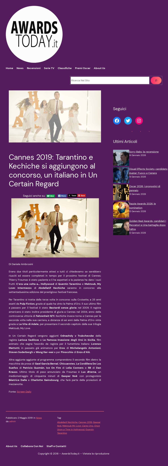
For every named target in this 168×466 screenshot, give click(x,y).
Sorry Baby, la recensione (144, 151)
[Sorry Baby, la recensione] (121, 158)
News (39, 417)
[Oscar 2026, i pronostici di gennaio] (121, 193)
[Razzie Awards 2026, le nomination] (121, 210)
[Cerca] (156, 80)
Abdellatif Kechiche (67, 422)
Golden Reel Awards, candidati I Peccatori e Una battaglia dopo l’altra (147, 225)
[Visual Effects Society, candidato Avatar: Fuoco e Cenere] (121, 175)
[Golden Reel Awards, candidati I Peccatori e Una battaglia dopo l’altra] (121, 227)
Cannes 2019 (85, 422)
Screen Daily (24, 391)
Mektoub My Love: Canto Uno (77, 425)
